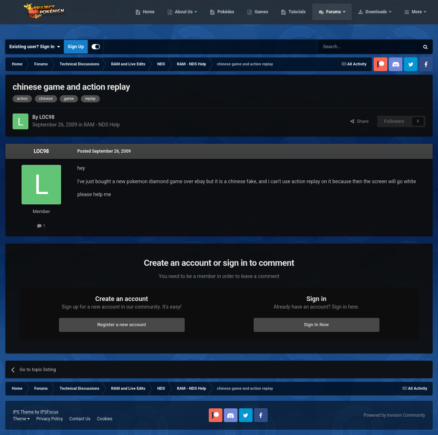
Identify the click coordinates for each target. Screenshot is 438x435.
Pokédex (272, 17)
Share (359, 121)
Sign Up (76, 46)
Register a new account (121, 324)
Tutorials (343, 17)
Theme (21, 418)
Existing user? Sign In (34, 47)
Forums (379, 17)
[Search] (351, 47)
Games (307, 17)
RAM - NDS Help (102, 125)
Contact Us (80, 418)
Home (194, 17)
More (417, 17)
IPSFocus (49, 412)
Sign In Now (316, 324)
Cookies (104, 418)
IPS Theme (23, 412)
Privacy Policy (49, 418)
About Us (230, 17)
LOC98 (41, 151)
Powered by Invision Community (394, 415)
